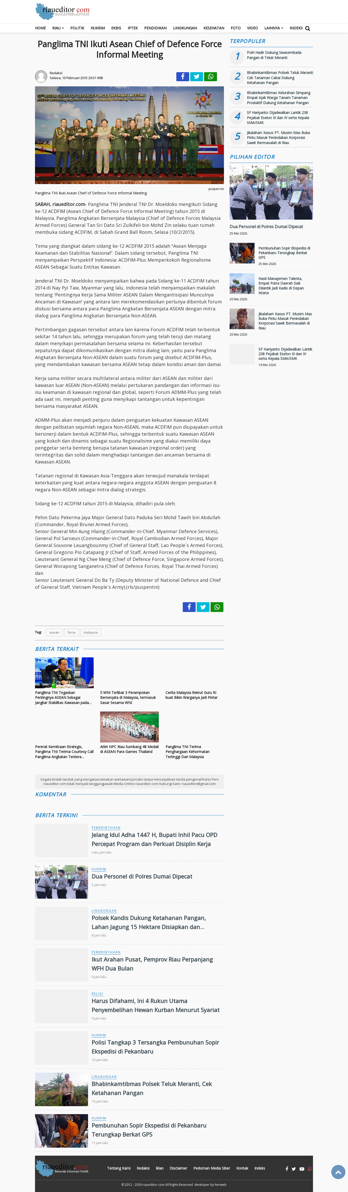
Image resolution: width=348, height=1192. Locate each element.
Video (252, 28)
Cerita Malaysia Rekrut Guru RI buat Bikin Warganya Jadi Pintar (191, 695)
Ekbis (116, 28)
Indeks (296, 28)
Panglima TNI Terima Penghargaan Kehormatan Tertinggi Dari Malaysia (188, 751)
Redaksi (143, 1168)
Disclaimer (178, 1168)
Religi (97, 993)
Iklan (159, 1168)
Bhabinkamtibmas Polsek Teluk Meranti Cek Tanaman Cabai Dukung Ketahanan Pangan (280, 77)
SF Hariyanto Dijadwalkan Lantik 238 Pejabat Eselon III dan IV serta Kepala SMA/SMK (278, 117)
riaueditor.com (153, 1184)
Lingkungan (185, 28)
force (71, 632)
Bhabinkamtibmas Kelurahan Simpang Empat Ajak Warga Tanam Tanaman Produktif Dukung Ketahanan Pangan (278, 97)
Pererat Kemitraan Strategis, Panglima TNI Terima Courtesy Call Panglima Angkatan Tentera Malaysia (64, 751)
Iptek (133, 28)
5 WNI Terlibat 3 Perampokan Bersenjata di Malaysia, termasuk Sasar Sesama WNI (128, 697)
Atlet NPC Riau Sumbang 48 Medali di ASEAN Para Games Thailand (129, 749)
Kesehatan (213, 28)
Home (40, 28)
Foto (236, 28)
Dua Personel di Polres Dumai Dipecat (142, 876)
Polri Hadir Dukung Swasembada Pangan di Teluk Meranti (274, 55)
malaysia (91, 632)
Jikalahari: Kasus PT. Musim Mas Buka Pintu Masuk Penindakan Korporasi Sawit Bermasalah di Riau (278, 137)
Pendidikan (155, 28)
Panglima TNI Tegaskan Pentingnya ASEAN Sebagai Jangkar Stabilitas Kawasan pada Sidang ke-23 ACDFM (62, 697)
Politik (77, 28)
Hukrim (98, 28)
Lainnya (272, 28)
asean (54, 632)
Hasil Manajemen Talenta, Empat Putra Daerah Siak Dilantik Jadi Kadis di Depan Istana (281, 285)
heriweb (221, 1184)
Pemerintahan (106, 827)
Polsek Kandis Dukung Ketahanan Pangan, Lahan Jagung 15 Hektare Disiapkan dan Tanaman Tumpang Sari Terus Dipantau (149, 927)
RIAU (56, 28)
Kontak (242, 1168)
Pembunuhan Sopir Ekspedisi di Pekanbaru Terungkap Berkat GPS (284, 253)
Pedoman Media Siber (211, 1168)
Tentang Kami (118, 1168)
